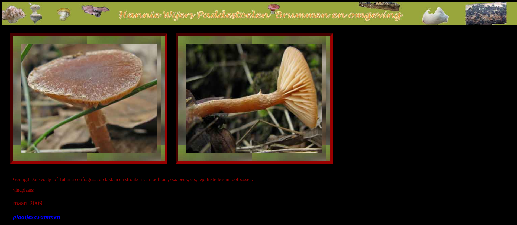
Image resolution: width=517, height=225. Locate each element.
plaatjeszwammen (36, 216)
